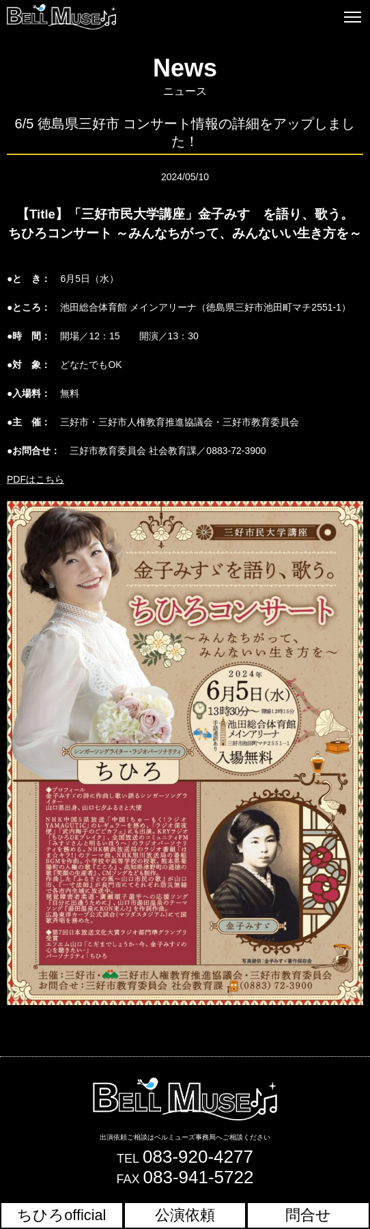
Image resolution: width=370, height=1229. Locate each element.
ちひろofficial (61, 1215)
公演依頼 (185, 1215)
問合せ (308, 1215)
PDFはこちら (35, 479)
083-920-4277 (198, 1156)
